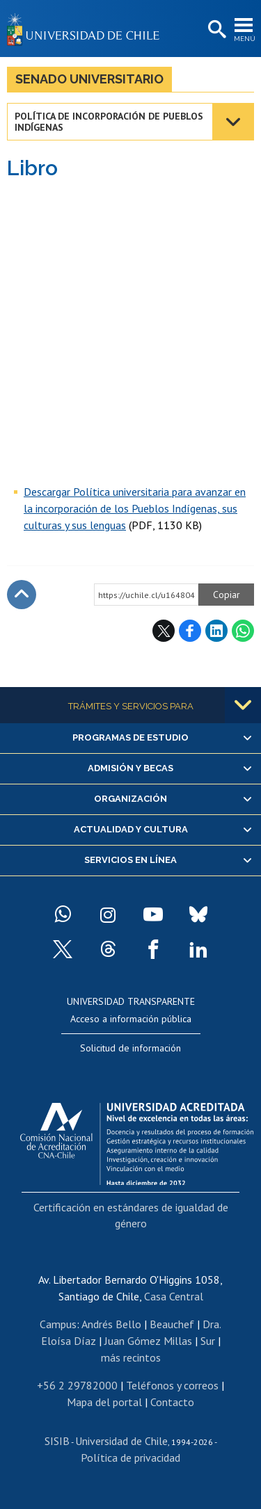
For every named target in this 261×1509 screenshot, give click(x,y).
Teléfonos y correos (172, 1385)
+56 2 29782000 (77, 1385)
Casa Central (173, 1296)
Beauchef (172, 1324)
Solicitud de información (130, 1048)
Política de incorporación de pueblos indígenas (109, 122)
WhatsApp (243, 631)
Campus (58, 1324)
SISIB (57, 1441)
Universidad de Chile (121, 1441)
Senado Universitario (89, 79)
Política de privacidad (130, 1457)
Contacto (172, 1402)
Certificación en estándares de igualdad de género (130, 1214)
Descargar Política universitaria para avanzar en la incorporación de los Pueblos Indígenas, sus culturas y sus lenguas (135, 508)
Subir (21, 594)
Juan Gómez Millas (148, 1341)
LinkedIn (216, 630)
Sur (207, 1341)
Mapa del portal (104, 1402)
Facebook (190, 631)
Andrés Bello (111, 1324)
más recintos (131, 1357)
